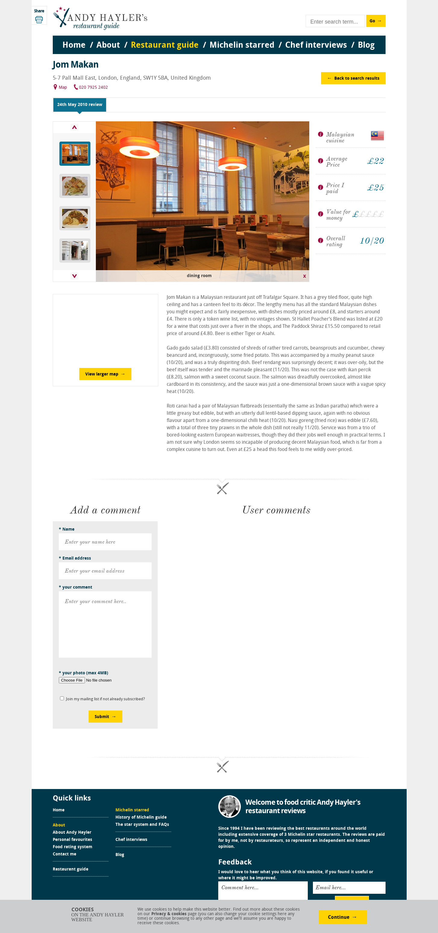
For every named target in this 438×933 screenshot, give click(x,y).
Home (59, 810)
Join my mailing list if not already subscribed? (105, 699)
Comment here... (240, 887)
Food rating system (72, 847)
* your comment (75, 587)
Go (372, 21)
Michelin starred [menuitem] (242, 45)
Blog (119, 855)
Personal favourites (72, 840)
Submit (102, 717)
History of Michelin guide (141, 818)
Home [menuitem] (74, 45)
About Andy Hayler (72, 833)
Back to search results (357, 78)
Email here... (331, 887)
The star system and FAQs (142, 825)
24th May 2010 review (79, 105)
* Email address (75, 558)
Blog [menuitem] (366, 45)
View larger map (101, 374)
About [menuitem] (108, 45)
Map (63, 87)
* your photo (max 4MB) (83, 673)
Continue (338, 917)
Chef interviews (131, 840)
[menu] (219, 39)
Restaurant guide (70, 869)
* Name (66, 529)
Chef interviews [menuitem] (316, 45)
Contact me (64, 854)
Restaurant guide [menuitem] (165, 45)
